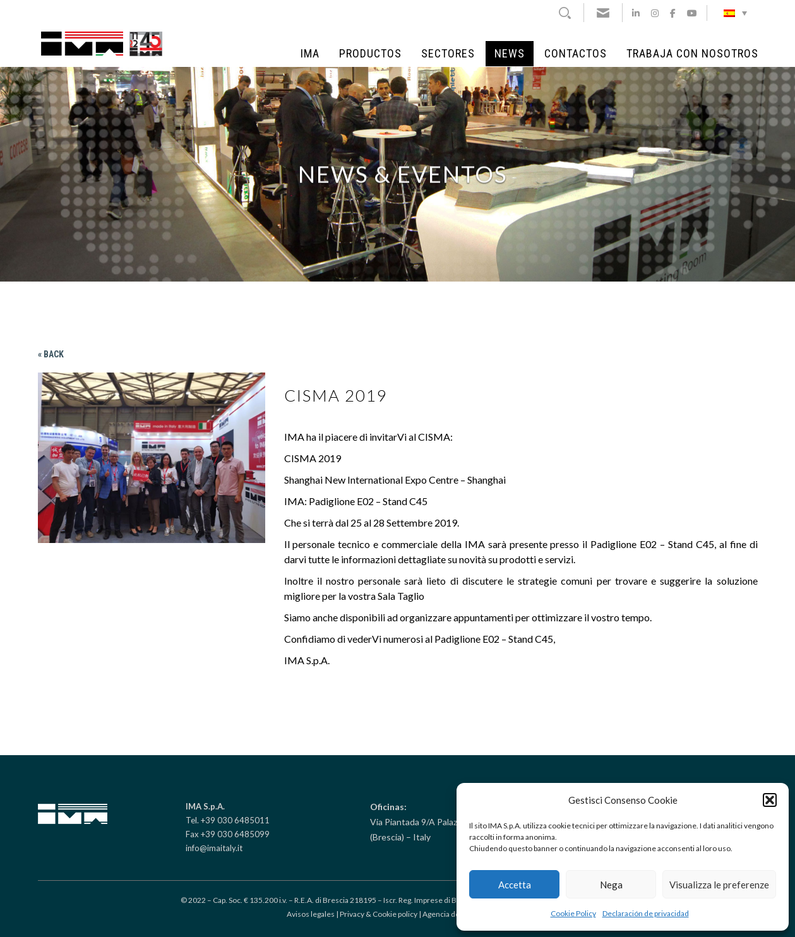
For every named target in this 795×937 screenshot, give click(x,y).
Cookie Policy (573, 913)
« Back (51, 354)
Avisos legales (311, 914)
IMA (310, 53)
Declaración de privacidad (645, 913)
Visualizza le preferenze (719, 884)
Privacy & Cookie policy (378, 914)
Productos (370, 53)
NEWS (509, 53)
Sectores (448, 53)
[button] (769, 800)
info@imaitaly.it (214, 848)
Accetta (514, 884)
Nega (611, 884)
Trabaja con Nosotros (692, 53)
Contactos (575, 53)
